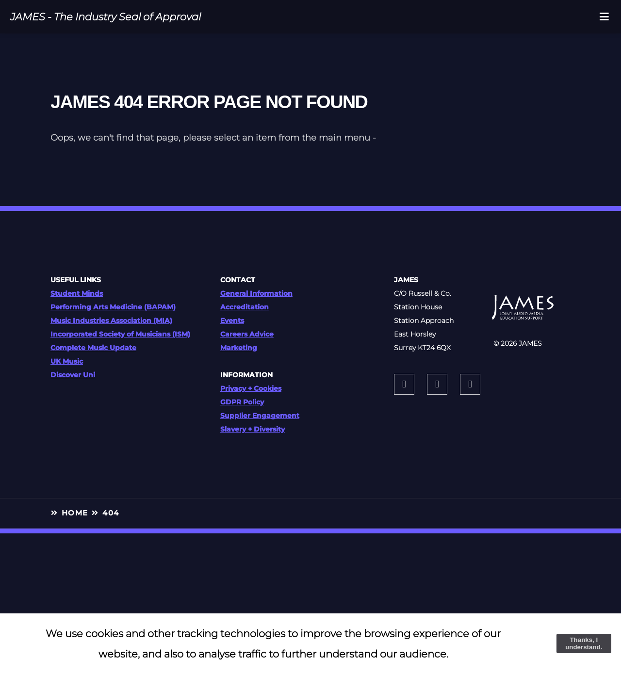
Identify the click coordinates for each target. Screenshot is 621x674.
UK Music (66, 361)
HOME (75, 513)
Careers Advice (247, 334)
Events (232, 320)
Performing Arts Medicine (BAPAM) (113, 307)
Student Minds (76, 293)
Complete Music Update (93, 347)
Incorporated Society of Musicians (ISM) (120, 334)
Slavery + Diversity (252, 429)
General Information (256, 293)
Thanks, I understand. (583, 643)
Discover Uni (72, 374)
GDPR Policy (242, 402)
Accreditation (244, 307)
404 (110, 513)
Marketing (238, 347)
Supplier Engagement (259, 415)
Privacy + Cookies (250, 388)
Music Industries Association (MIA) (111, 320)
